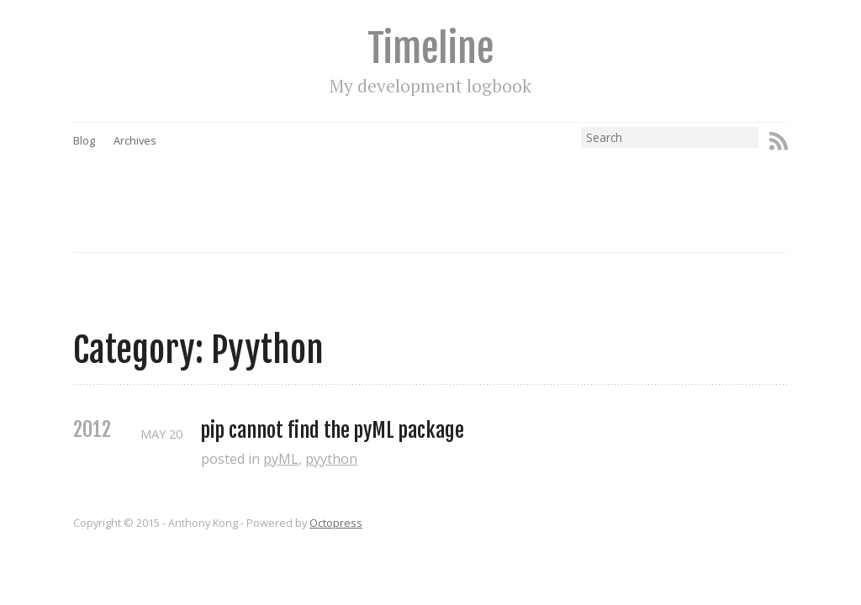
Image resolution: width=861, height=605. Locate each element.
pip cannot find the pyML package (332, 430)
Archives (135, 140)
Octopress (335, 522)
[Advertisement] (462, 186)
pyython (331, 459)
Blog (84, 140)
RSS (778, 141)
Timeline (430, 48)
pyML (280, 459)
